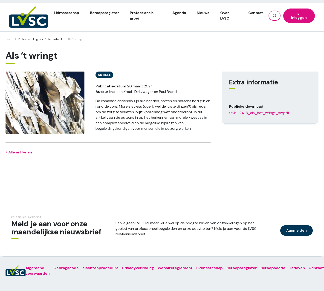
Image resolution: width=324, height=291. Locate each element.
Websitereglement (175, 267)
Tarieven (297, 267)
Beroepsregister (104, 12)
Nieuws (203, 12)
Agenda (179, 12)
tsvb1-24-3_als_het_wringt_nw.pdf (259, 112)
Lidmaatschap (66, 12)
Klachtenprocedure (100, 267)
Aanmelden (296, 230)
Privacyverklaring (138, 267)
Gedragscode (66, 267)
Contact (255, 12)
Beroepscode (272, 267)
